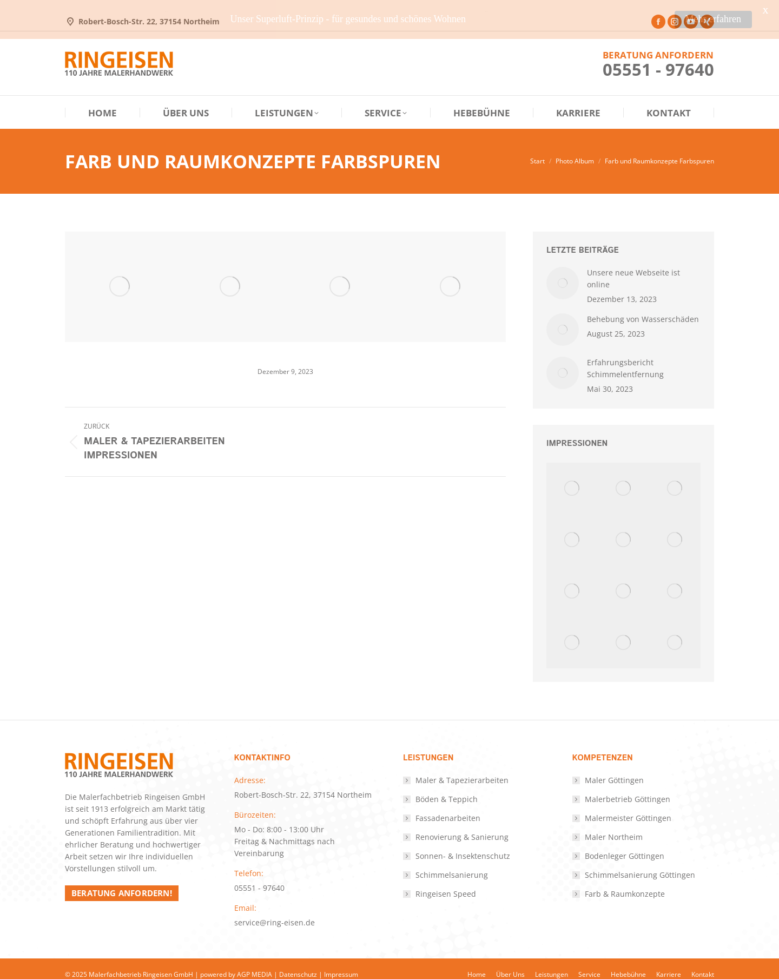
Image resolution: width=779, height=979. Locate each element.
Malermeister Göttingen (628, 806)
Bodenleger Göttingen (624, 844)
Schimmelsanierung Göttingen (640, 863)
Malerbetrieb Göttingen (627, 787)
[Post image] (562, 271)
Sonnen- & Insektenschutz (462, 844)
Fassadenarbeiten (447, 806)
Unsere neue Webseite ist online (633, 266)
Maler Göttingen (614, 768)
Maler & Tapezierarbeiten (462, 768)
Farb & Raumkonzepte (625, 882)
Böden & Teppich (446, 787)
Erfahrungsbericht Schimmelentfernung (625, 356)
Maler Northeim (614, 825)
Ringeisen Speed (445, 882)
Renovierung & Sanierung (462, 825)
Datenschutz (298, 962)
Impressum (341, 962)
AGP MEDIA (254, 962)
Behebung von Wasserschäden (643, 307)
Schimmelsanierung (451, 863)
